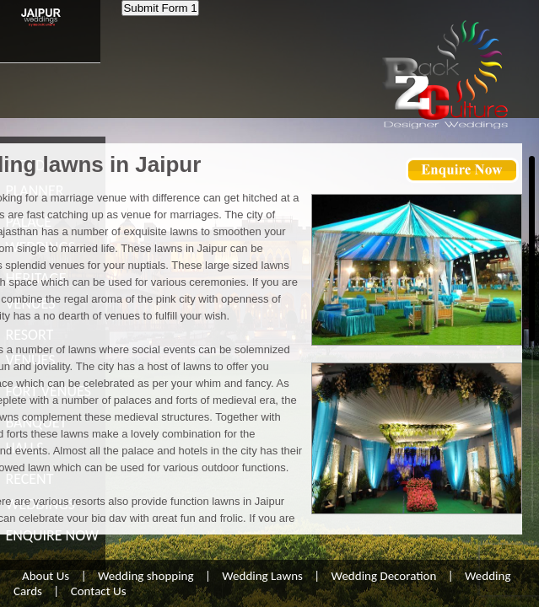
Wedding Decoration (384, 575)
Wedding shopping (146, 575)
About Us (45, 575)
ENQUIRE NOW (52, 535)
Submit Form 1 (160, 8)
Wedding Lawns (262, 575)
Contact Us (99, 591)
